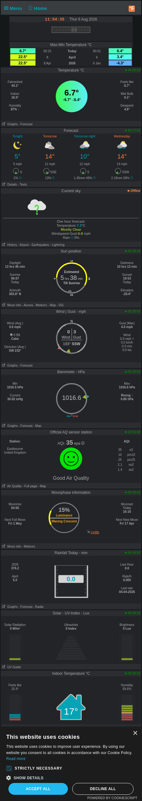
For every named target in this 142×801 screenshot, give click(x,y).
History (9, 245)
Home (37, 8)
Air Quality (11, 486)
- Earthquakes (39, 245)
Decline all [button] (103, 789)
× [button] (135, 733)
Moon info (11, 305)
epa (79, 443)
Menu (14, 8)
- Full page (29, 486)
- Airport (23, 245)
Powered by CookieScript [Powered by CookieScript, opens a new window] (112, 798)
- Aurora (27, 305)
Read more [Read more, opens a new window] (16, 759)
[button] (9, 768)
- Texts (22, 184)
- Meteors (40, 305)
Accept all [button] (38, 789)
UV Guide (11, 667)
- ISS (60, 305)
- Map (52, 305)
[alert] (71, 764)
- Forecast (25, 124)
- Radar (38, 607)
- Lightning (57, 245)
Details (9, 184)
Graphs (9, 124)
